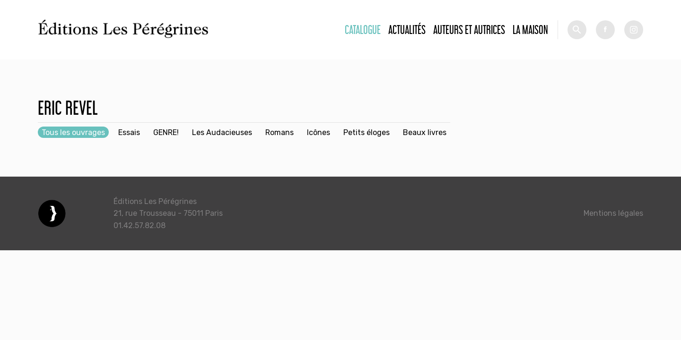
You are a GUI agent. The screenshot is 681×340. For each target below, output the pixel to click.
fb (605, 29)
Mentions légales (613, 213)
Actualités (407, 29)
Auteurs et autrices (469, 29)
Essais (129, 132)
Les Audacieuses (222, 132)
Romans (279, 132)
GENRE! (166, 132)
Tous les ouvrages (73, 132)
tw (633, 29)
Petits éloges (366, 132)
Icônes (318, 132)
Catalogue (363, 29)
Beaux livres (424, 132)
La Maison (530, 29)
